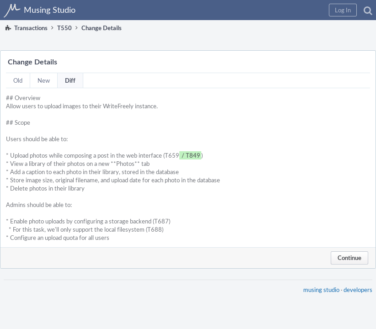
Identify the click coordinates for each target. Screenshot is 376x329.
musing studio (321, 290)
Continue (349, 258)
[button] (343, 10)
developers (358, 290)
